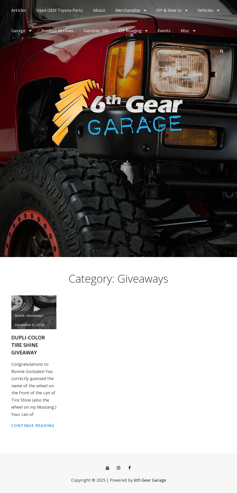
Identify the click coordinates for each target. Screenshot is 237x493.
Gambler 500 (96, 30)
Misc (188, 30)
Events (163, 30)
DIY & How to (172, 10)
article (19, 315)
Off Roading (133, 30)
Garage (21, 30)
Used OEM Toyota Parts (59, 10)
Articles (18, 10)
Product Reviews (57, 30)
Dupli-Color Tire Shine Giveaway (28, 345)
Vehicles (209, 10)
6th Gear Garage (150, 480)
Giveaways (34, 315)
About (99, 10)
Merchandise (131, 10)
